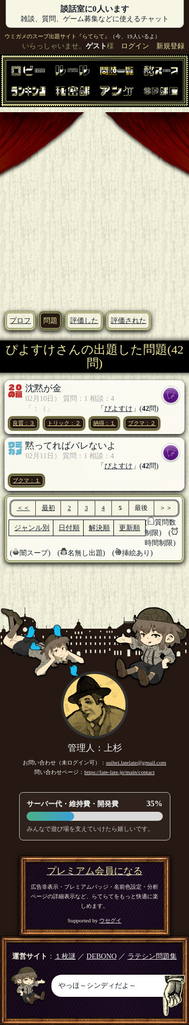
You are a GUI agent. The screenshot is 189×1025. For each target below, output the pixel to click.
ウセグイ (110, 920)
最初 (48, 507)
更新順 (129, 528)
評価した (84, 320)
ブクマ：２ (142, 423)
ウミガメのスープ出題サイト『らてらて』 (57, 36)
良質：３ (24, 423)
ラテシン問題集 (152, 956)
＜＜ (23, 507)
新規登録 (170, 46)
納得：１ (104, 423)
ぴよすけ (118, 408)
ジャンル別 (31, 528)
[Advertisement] (94, 206)
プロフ (20, 320)
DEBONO (102, 956)
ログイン (135, 46)
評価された (128, 320)
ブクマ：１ (26, 480)
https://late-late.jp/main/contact (119, 772)
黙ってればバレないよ (70, 446)
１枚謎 (65, 956)
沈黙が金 (43, 388)
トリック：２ (64, 423)
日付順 (69, 528)
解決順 (99, 528)
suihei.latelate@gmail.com (136, 762)
